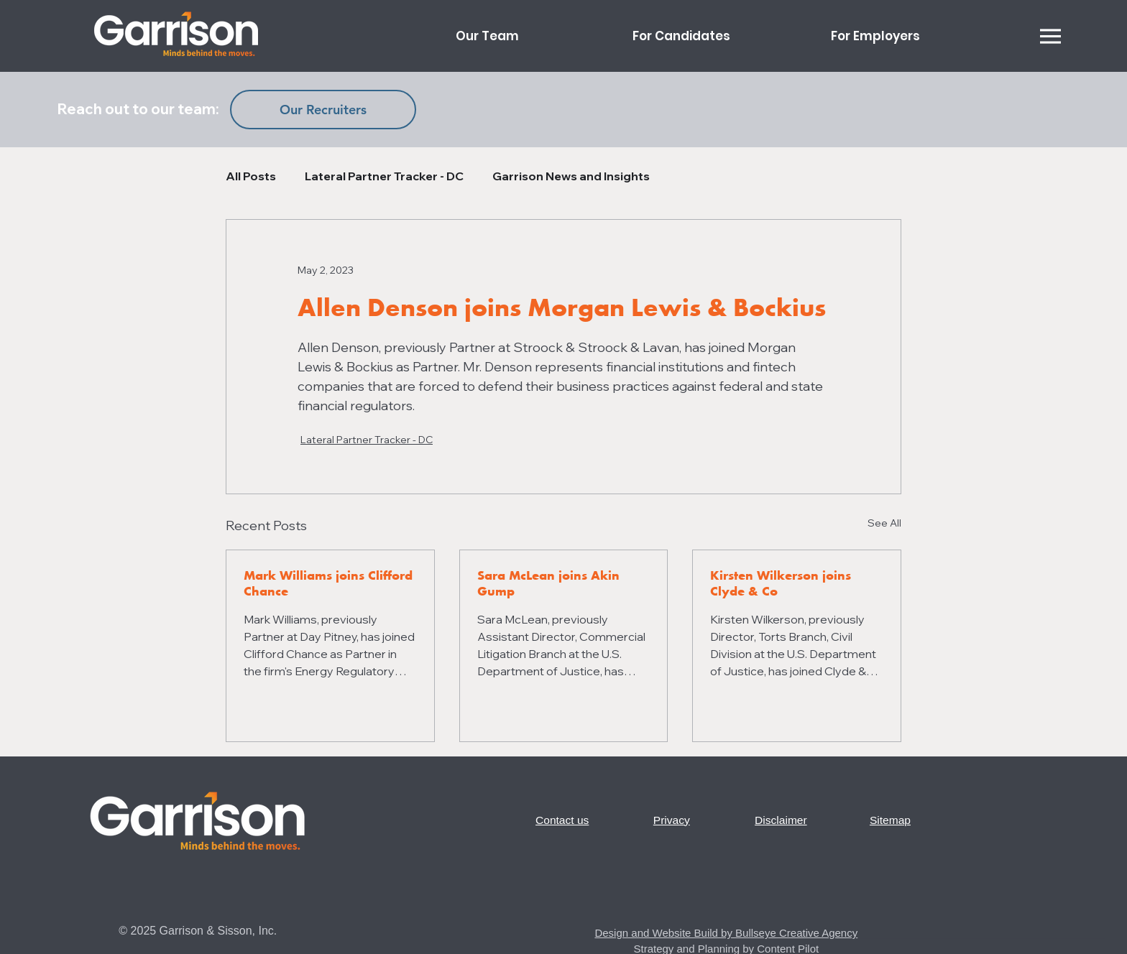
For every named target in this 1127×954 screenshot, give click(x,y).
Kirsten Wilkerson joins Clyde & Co (780, 583)
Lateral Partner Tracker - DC (384, 176)
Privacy (671, 820)
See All (884, 523)
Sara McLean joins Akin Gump (548, 583)
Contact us (562, 820)
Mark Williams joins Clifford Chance (328, 583)
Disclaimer (781, 820)
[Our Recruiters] (323, 109)
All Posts (251, 176)
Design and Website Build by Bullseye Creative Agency (725, 933)
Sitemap (890, 820)
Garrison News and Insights (571, 176)
